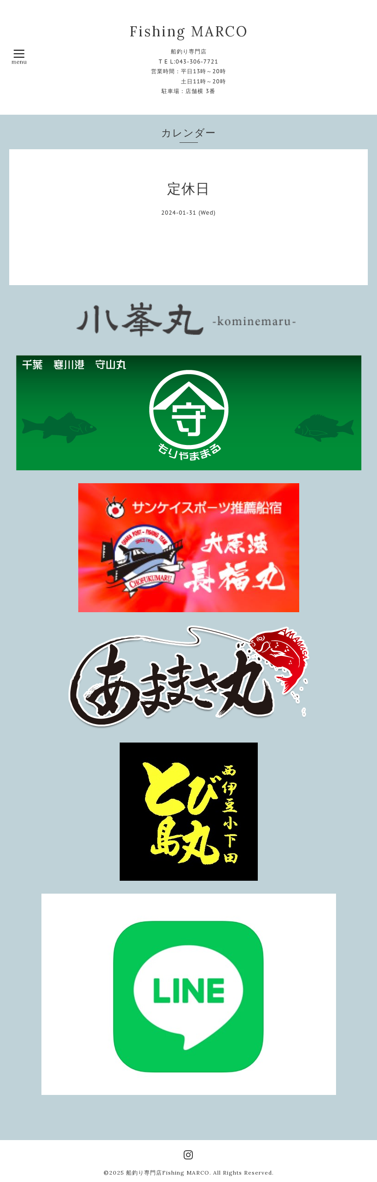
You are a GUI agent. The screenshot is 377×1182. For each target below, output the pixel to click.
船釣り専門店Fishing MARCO (167, 1172)
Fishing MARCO (188, 31)
